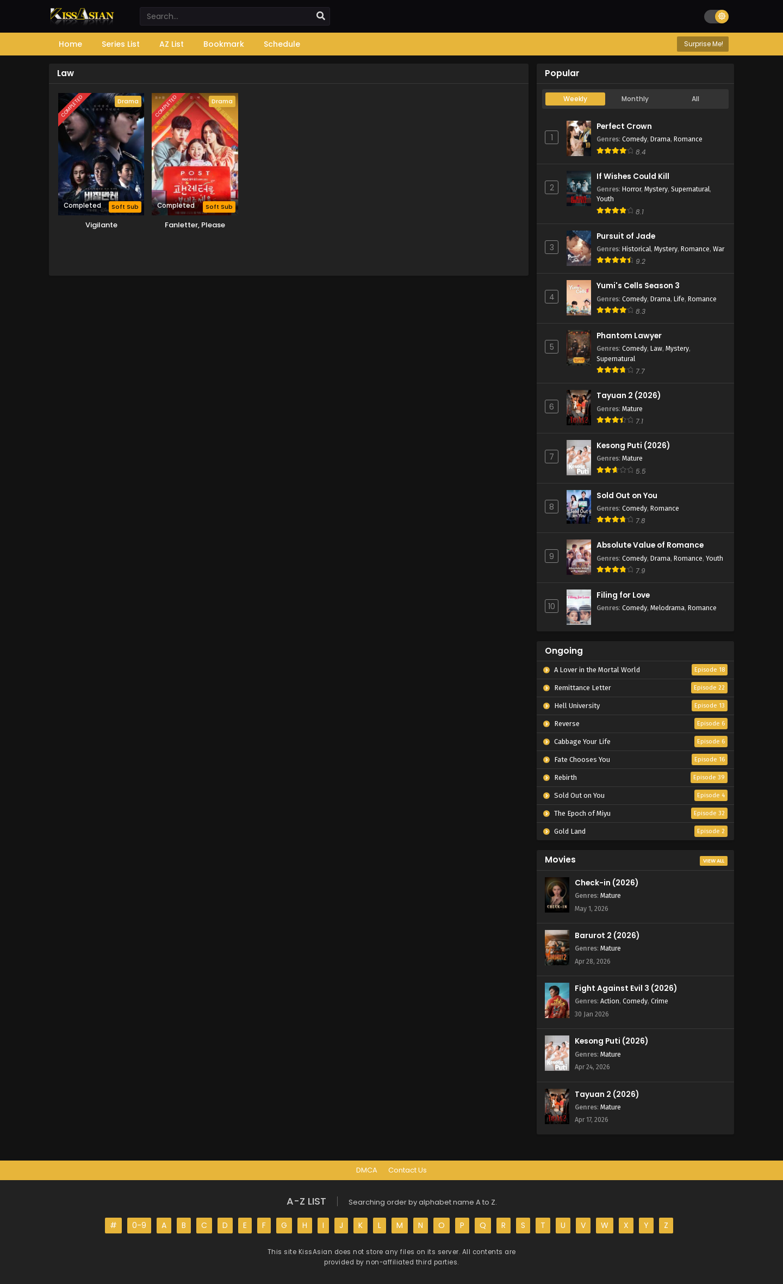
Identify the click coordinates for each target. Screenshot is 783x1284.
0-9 (139, 1225)
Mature (632, 409)
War (718, 249)
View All (713, 861)
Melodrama (667, 608)
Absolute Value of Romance (650, 545)
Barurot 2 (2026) (607, 936)
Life (679, 299)
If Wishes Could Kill (632, 176)
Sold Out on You (626, 496)
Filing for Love (623, 595)
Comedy (634, 139)
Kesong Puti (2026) (633, 446)
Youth (605, 199)
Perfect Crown (624, 126)
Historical (636, 249)
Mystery (656, 189)
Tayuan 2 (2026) (628, 395)
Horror (631, 189)
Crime (659, 1001)
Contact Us (407, 1170)
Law (656, 348)
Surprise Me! (702, 43)
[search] (321, 16)
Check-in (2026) (606, 883)
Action (609, 1001)
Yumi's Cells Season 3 (638, 286)
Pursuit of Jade (625, 236)
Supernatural (690, 189)
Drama (660, 139)
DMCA (366, 1170)
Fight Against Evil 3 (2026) (626, 988)
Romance (688, 139)
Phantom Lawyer (629, 336)
